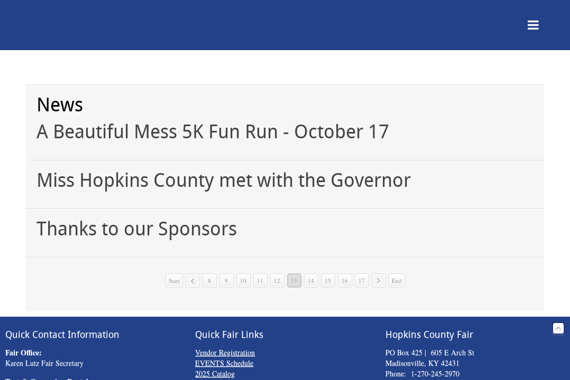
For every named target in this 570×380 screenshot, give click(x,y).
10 (243, 280)
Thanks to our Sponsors (136, 228)
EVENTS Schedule (224, 363)
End (397, 280)
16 (345, 280)
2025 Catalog (215, 373)
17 (361, 280)
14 (311, 280)
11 (260, 280)
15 (328, 280)
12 (277, 280)
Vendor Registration (225, 352)
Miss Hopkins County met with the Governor (223, 180)
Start (174, 280)
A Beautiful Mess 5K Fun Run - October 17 (212, 131)
